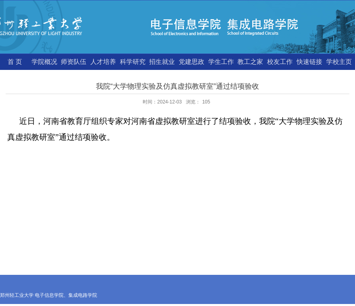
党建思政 (191, 61)
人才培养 (103, 61)
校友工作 (280, 61)
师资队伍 (73, 61)
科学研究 (133, 61)
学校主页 (339, 61)
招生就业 (162, 61)
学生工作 (221, 61)
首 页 (15, 61)
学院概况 (44, 61)
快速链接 (309, 61)
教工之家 (250, 61)
